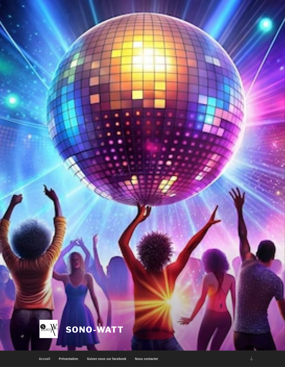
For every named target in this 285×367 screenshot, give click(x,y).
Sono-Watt (95, 330)
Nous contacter (146, 359)
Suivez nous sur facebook (106, 359)
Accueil (44, 359)
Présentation (68, 359)
